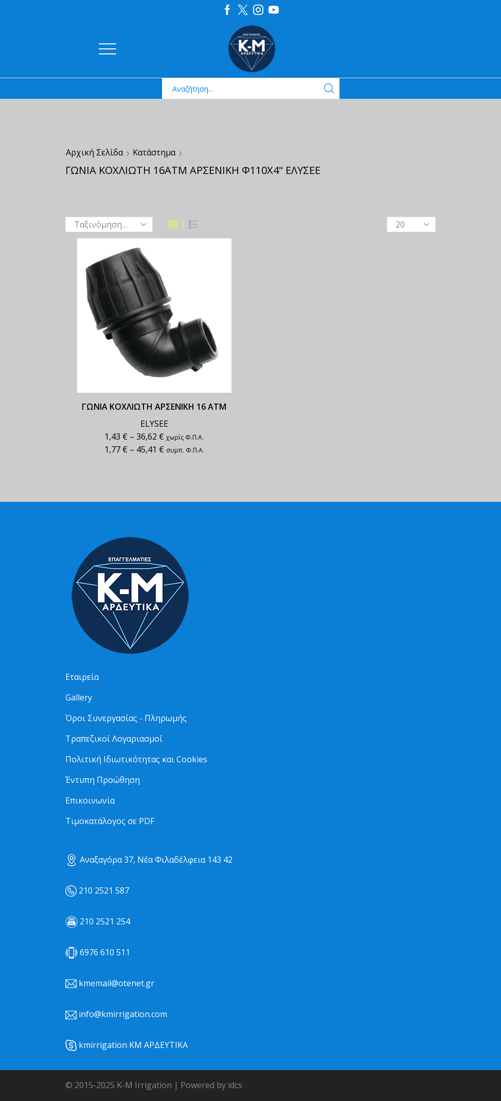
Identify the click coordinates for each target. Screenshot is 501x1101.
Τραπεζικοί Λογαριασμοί (114, 738)
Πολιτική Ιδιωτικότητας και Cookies (136, 759)
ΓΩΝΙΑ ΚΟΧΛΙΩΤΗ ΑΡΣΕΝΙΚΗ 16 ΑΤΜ (154, 406)
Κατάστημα (154, 152)
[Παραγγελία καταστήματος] (109, 224)
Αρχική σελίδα (94, 152)
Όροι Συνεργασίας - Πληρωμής (126, 718)
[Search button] (329, 88)
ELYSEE (154, 423)
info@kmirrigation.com (123, 1014)
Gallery (78, 697)
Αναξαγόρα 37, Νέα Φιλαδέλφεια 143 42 (148, 859)
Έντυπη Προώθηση (102, 779)
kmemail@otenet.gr (116, 983)
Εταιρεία (82, 677)
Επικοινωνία (90, 800)
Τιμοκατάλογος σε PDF (109, 821)
